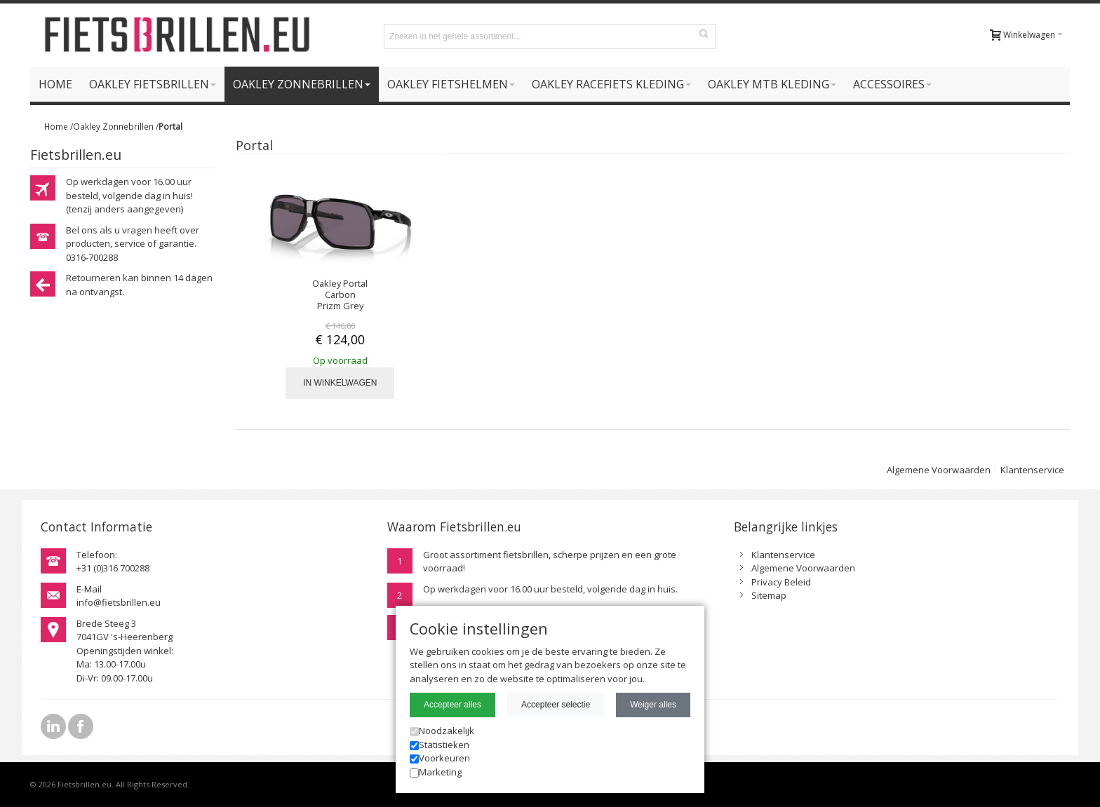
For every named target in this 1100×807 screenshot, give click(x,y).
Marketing (436, 772)
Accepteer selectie (555, 705)
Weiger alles (653, 705)
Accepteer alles (452, 705)
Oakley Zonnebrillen (113, 126)
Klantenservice (1032, 469)
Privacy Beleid (781, 582)
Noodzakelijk (442, 730)
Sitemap (768, 595)
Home (56, 126)
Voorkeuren (440, 758)
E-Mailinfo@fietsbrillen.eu (118, 596)
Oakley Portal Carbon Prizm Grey (340, 294)
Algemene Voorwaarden (939, 469)
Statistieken (439, 744)
